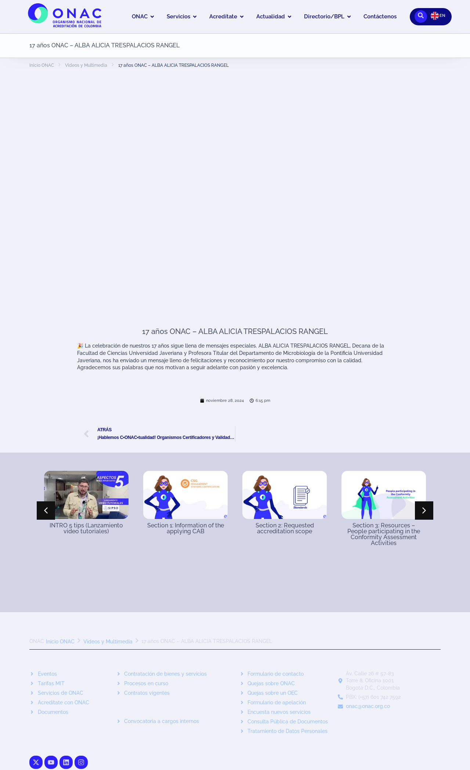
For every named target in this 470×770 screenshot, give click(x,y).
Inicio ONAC (41, 65)
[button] (424, 510)
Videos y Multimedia (86, 65)
